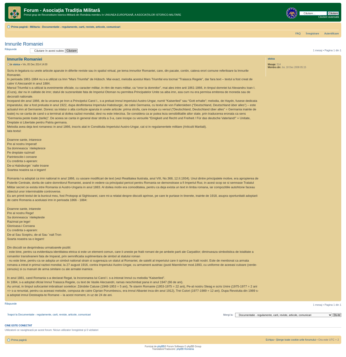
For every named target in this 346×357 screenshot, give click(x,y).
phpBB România (185, 349)
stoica (16, 64)
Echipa (270, 339)
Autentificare (331, 33)
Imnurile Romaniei (24, 44)
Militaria (35, 26)
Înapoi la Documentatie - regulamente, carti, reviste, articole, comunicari (49, 314)
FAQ (298, 33)
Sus (337, 298)
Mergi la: (228, 314)
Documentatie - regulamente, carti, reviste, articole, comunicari (81, 26)
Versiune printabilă (328, 26)
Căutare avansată (328, 16)
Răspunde (16, 51)
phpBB (160, 346)
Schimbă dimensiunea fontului (335, 26)
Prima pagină (19, 26)
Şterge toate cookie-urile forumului (296, 339)
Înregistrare (312, 33)
